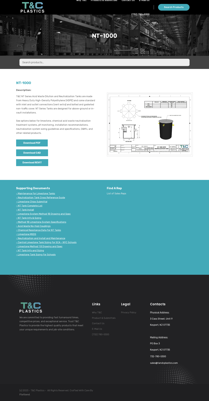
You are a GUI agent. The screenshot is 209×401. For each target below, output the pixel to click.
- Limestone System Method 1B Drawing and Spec (43, 213)
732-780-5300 (158, 356)
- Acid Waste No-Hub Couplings (33, 226)
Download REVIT (32, 162)
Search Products (174, 7)
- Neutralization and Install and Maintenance (40, 238)
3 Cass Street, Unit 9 (161, 318)
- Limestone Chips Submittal (31, 201)
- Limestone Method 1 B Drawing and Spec (39, 246)
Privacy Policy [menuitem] (128, 312)
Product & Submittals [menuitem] (104, 318)
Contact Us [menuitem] (98, 323)
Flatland (24, 394)
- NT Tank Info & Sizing (28, 218)
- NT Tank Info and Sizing (30, 250)
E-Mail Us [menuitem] (97, 329)
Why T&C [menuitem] (97, 312)
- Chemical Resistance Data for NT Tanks (38, 230)
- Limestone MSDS (26, 234)
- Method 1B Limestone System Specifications (41, 222)
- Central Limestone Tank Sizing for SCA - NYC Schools (46, 242)
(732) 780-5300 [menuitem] (100, 334)
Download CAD (32, 152)
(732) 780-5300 (140, 14)
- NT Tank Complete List (29, 205)
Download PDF (31, 143)
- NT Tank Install (25, 209)
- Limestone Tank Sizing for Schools (36, 254)
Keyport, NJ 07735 (160, 324)
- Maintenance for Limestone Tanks (35, 193)
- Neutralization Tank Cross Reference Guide (40, 197)
